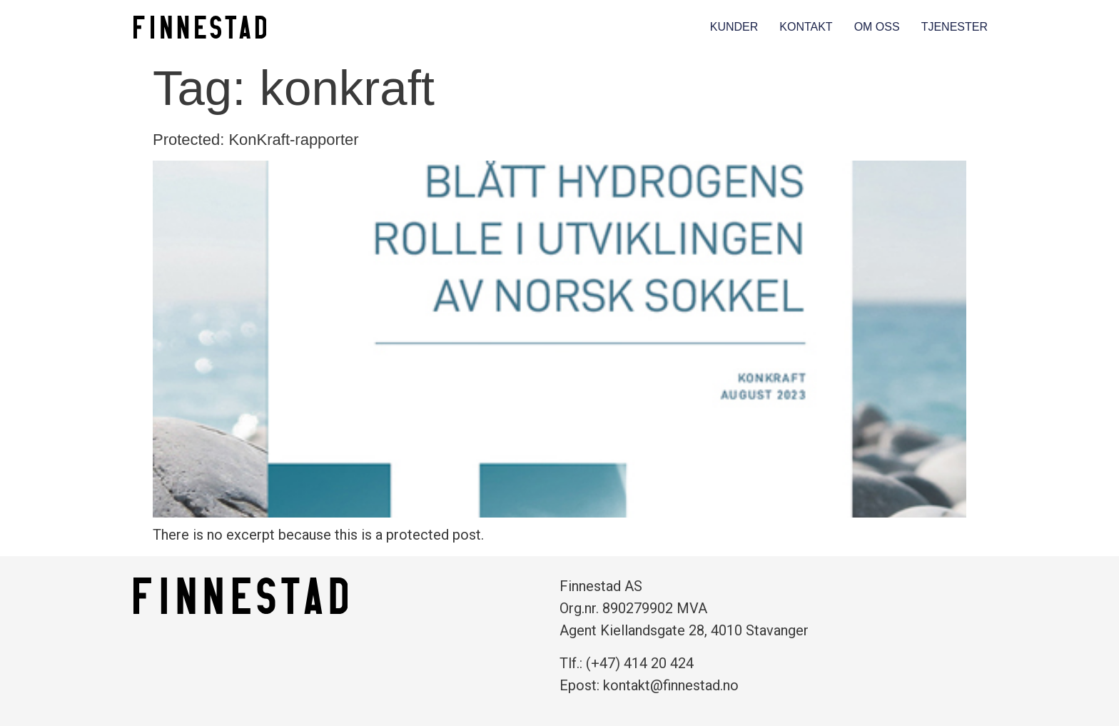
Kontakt (805, 27)
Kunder (734, 27)
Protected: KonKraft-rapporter (256, 139)
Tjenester (954, 27)
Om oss (877, 27)
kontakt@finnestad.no (671, 685)
